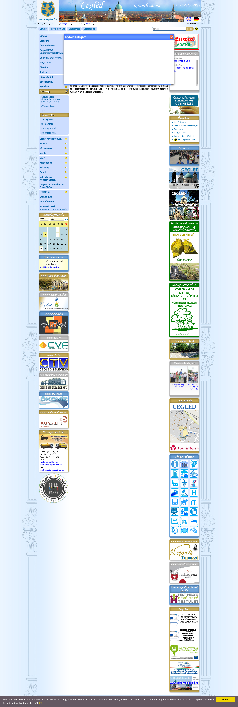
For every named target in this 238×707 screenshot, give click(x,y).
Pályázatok (45, 62)
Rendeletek (179, 129)
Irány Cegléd (46, 77)
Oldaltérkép (74, 29)
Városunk (54, 41)
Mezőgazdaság (48, 106)
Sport (54, 158)
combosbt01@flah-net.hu (51, 465)
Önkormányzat (54, 45)
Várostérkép (89, 29)
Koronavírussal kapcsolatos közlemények (53, 207)
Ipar (43, 110)
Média (54, 153)
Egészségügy (54, 82)
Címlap (43, 29)
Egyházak (54, 86)
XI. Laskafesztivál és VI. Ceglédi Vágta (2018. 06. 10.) (196, 385)
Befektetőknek (48, 133)
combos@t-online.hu (49, 462)
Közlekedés (54, 163)
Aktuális (54, 67)
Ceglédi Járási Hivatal (51, 57)
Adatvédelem (47, 201)
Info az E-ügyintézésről (184, 136)
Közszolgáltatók (49, 128)
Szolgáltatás (47, 124)
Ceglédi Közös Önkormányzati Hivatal (54, 51)
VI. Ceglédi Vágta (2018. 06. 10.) (178, 384)
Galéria (54, 172)
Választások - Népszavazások (54, 178)
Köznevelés (54, 148)
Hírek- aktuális (57, 29)
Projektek (54, 192)
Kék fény (54, 167)
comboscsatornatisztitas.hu (52, 470)
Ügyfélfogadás (180, 122)
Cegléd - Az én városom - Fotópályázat (53, 186)
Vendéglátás (47, 119)
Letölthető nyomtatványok (186, 126)
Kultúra (54, 143)
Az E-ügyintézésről (184, 139)
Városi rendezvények (54, 139)
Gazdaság (54, 91)
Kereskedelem (48, 115)
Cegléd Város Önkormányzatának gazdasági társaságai (51, 99)
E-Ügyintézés (180, 133)
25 (41, 248)
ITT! (41, 703)
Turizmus (54, 72)
